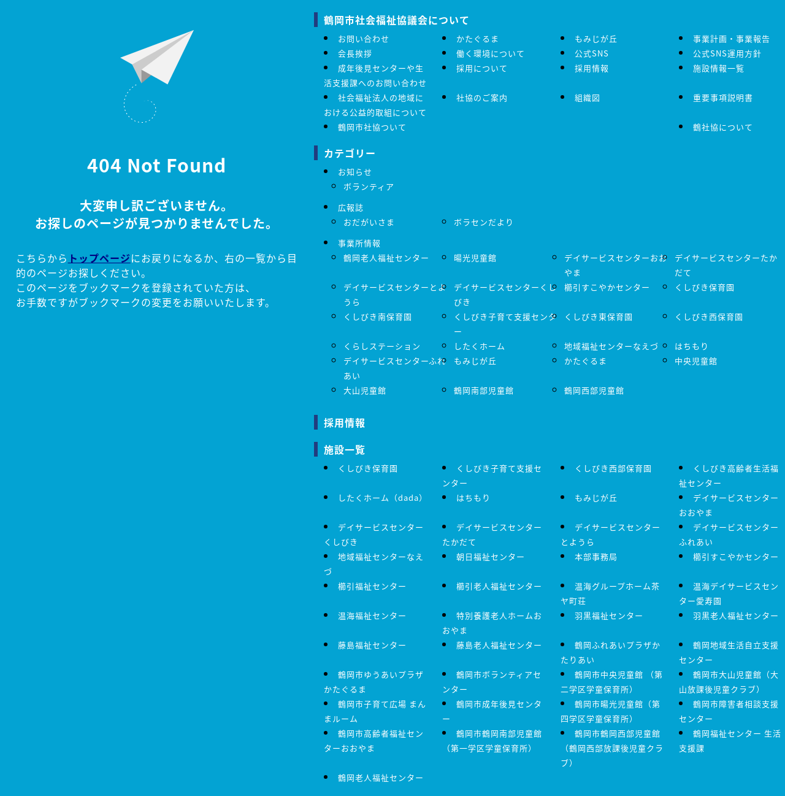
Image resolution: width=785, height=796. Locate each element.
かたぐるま (477, 38)
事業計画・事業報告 (731, 38)
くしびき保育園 (705, 287)
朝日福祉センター (490, 556)
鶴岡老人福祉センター (386, 257)
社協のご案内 (482, 97)
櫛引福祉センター (372, 586)
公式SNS (592, 53)
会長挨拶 (355, 53)
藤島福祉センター (372, 645)
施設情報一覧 (719, 68)
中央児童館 (696, 360)
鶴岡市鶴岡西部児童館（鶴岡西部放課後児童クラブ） (612, 747)
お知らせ (355, 171)
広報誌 (351, 207)
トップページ (99, 257)
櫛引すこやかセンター (607, 287)
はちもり (692, 346)
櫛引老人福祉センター (499, 586)
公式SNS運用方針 (727, 53)
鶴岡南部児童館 (484, 390)
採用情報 (592, 68)
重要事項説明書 (723, 97)
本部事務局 (596, 556)
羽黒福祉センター (609, 615)
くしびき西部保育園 (613, 468)
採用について (482, 68)
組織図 (587, 97)
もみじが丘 (596, 38)
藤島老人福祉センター (499, 645)
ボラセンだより (484, 222)
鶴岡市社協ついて (372, 127)
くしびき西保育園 (709, 316)
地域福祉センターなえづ (611, 346)
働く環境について (490, 53)
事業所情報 (359, 243)
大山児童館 (364, 390)
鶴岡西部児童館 (594, 390)
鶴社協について (723, 127)
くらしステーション (382, 346)
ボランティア (368, 186)
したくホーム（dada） (382, 497)
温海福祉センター (372, 615)
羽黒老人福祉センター (736, 615)
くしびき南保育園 (377, 316)
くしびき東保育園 (598, 316)
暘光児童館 (475, 257)
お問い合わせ (363, 38)
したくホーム (479, 346)
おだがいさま (369, 222)
